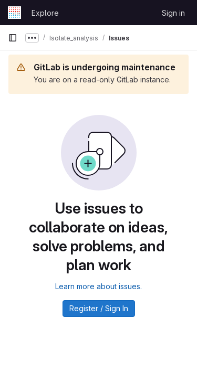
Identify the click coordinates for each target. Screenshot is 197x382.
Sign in (173, 12)
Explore (45, 12)
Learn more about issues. (98, 286)
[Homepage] (14, 12)
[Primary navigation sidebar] (12, 37)
